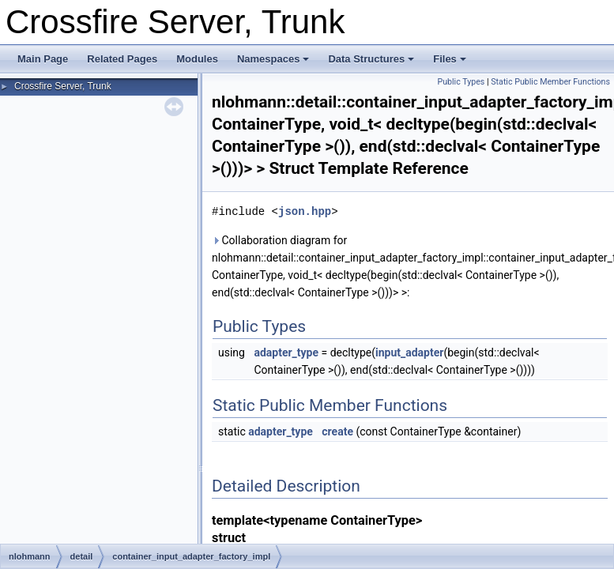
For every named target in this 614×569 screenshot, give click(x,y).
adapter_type (286, 352)
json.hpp (304, 211)
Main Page (42, 59)
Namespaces (273, 59)
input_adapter (409, 352)
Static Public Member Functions (550, 82)
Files (449, 59)
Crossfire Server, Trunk (62, 86)
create (337, 431)
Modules (197, 59)
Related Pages (122, 59)
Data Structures (371, 59)
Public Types (460, 82)
